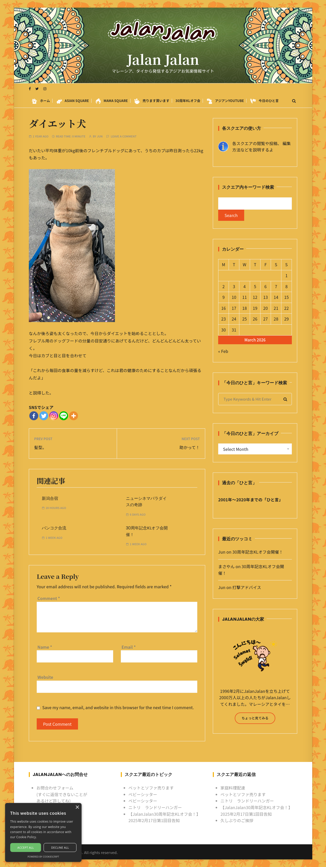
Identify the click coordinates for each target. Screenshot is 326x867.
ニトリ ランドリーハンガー (155, 807)
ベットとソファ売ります (151, 788)
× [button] (77, 807)
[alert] (43, 832)
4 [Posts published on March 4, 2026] (244, 286)
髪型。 (40, 447)
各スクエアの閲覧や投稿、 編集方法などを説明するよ (261, 146)
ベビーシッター (142, 794)
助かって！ (189, 447)
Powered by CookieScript (43, 856)
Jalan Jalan (163, 59)
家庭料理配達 (232, 788)
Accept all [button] (25, 847)
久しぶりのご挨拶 (236, 820)
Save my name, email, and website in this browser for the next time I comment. (118, 707)
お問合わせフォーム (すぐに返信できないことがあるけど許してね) (61, 794)
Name (44, 647)
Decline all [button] (60, 847)
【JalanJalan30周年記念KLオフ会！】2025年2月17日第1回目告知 (164, 817)
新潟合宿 (50, 498)
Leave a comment (123, 136)
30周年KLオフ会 (187, 100)
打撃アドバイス (246, 587)
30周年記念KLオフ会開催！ (257, 552)
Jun (100, 136)
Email (129, 647)
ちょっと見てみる (255, 718)
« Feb (223, 351)
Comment (48, 598)
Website (45, 677)
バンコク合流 (54, 528)
